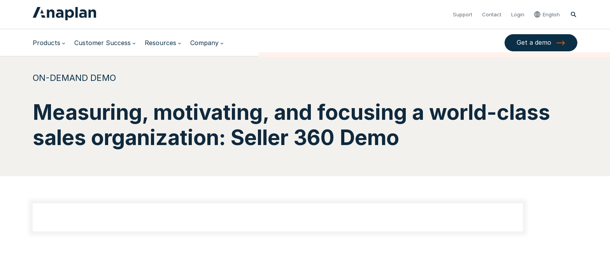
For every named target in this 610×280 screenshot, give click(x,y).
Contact (491, 14)
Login (517, 14)
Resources (160, 43)
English (551, 14)
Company (204, 43)
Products (46, 43)
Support (462, 14)
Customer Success (102, 43)
